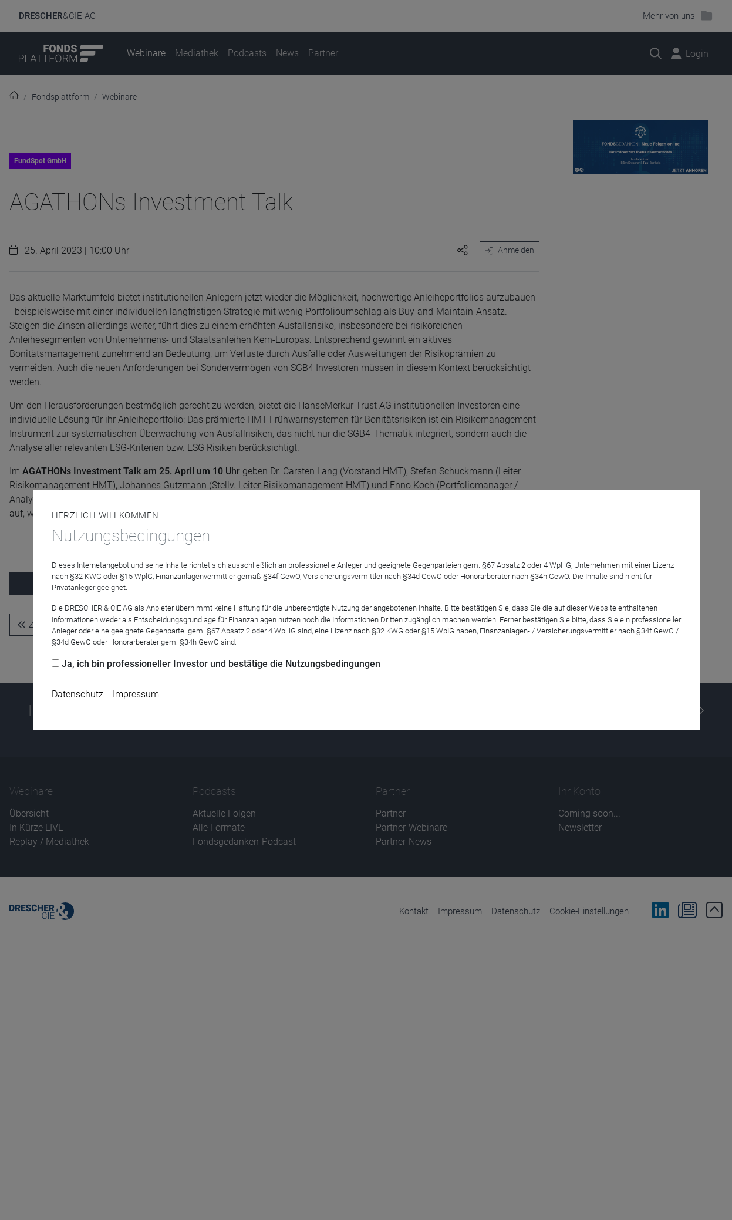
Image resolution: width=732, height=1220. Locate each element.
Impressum (136, 694)
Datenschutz (77, 694)
